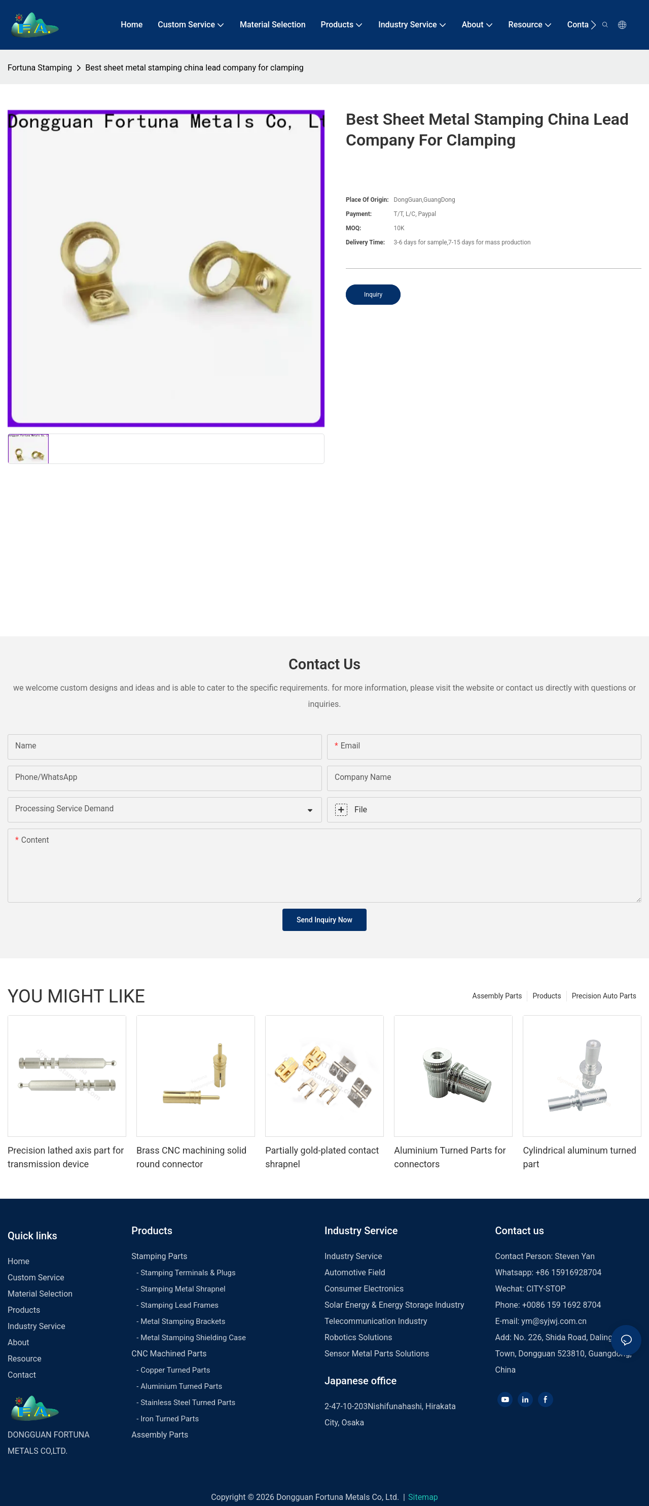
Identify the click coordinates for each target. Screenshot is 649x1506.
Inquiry (373, 294)
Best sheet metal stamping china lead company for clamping (194, 68)
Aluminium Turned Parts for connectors (450, 1157)
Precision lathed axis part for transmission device (66, 1157)
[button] (593, 24)
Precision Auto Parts (604, 996)
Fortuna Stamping (40, 68)
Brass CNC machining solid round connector (191, 1157)
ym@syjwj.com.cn (554, 1321)
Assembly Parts (497, 996)
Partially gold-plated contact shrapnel (322, 1157)
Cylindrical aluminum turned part (579, 1157)
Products (546, 996)
